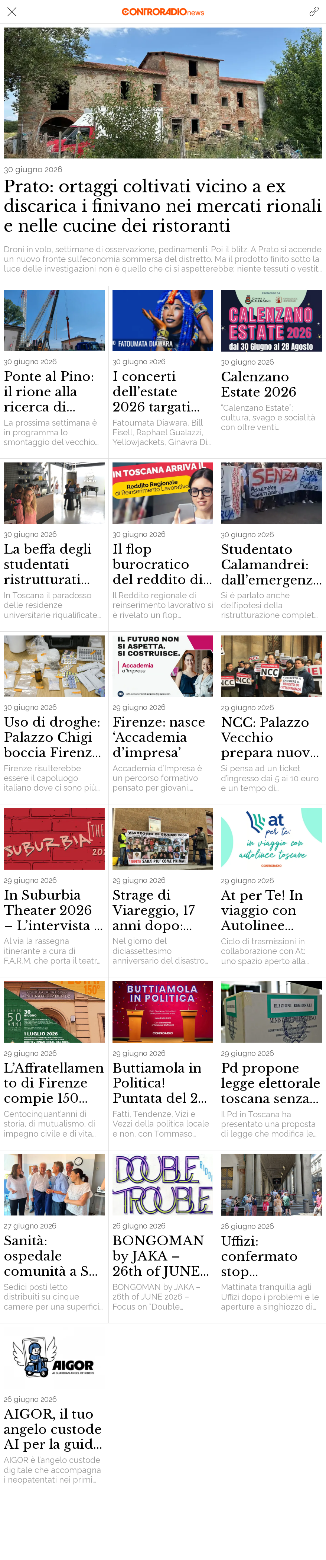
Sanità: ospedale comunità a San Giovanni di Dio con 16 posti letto (54, 1256)
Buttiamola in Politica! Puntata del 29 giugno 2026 (159, 1083)
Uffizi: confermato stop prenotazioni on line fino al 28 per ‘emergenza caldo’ (265, 1256)
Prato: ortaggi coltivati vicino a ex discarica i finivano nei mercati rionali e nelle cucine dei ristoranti (163, 206)
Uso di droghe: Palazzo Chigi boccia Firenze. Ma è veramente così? (53, 737)
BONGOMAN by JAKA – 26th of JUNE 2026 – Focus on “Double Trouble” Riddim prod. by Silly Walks (158, 1256)
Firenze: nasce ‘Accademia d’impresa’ (159, 737)
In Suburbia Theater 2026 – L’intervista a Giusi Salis (52, 910)
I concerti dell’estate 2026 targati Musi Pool (152, 391)
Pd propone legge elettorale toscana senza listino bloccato (271, 1083)
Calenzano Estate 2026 (259, 384)
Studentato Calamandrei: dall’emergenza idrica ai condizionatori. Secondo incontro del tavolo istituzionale (271, 564)
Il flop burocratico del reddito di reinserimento (159, 564)
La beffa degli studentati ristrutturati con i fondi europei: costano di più (50, 564)
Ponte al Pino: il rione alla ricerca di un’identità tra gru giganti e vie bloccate (50, 391)
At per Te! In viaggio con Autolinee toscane (262, 910)
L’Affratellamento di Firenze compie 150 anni (54, 1083)
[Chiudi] (11, 11)
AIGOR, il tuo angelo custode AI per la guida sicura (53, 1429)
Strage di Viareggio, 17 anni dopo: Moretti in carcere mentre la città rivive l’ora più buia (163, 910)
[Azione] (314, 12)
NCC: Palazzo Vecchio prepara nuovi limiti (267, 737)
